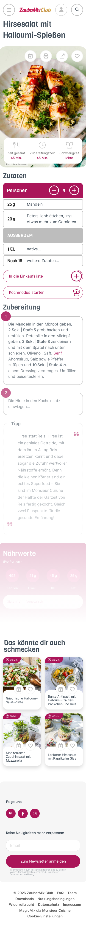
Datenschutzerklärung (22, 874)
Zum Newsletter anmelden (43, 861)
